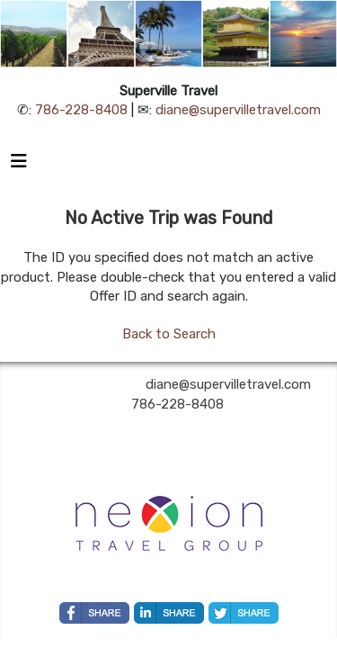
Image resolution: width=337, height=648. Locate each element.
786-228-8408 (81, 110)
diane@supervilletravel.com (238, 110)
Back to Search (169, 334)
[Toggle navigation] (18, 165)
